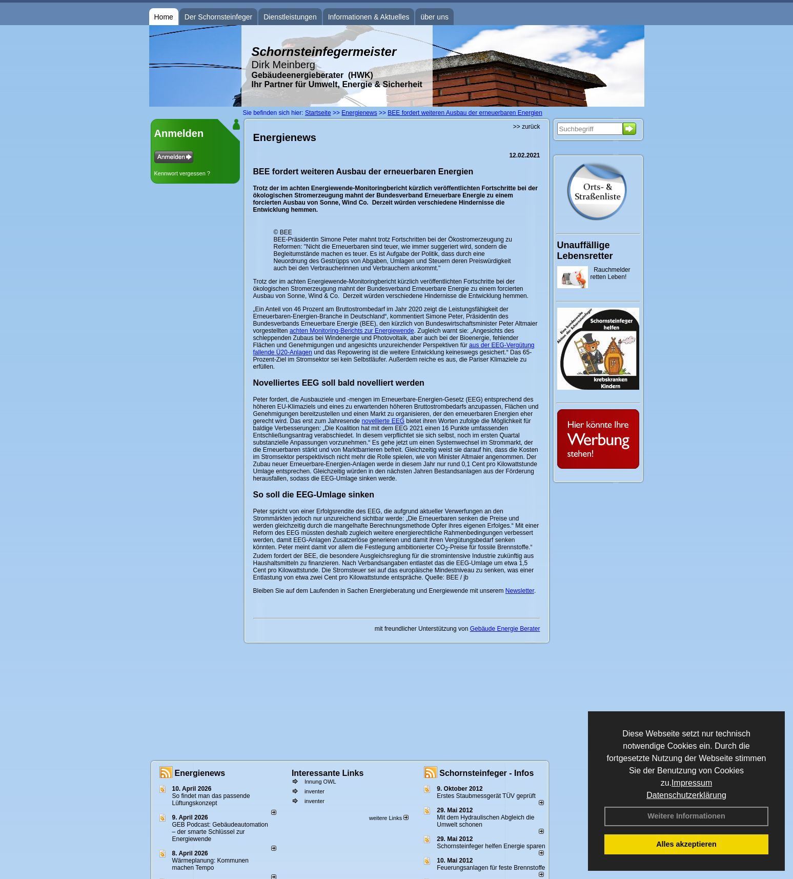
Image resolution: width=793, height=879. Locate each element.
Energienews (200, 773)
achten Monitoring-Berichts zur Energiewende (352, 330)
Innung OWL (320, 781)
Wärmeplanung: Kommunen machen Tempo (210, 864)
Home (163, 17)
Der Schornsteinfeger (218, 17)
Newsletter (519, 590)
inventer (314, 791)
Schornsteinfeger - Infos (486, 773)
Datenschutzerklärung (686, 795)
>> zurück (526, 126)
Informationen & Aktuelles (369, 17)
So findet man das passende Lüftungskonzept (211, 799)
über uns (434, 17)
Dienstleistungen (290, 17)
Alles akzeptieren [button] (686, 844)
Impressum (692, 782)
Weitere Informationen (686, 816)
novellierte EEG (383, 421)
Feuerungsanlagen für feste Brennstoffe (491, 867)
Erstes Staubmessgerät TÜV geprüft (486, 796)
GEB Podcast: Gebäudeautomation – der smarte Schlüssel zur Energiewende (220, 832)
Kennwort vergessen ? (182, 173)
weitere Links (389, 818)
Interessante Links (328, 773)
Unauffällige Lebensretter (585, 250)
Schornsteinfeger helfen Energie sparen (491, 846)
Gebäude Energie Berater (505, 628)
